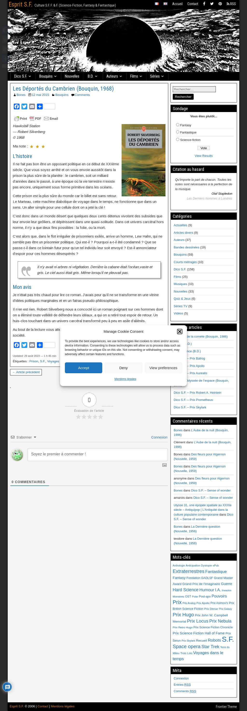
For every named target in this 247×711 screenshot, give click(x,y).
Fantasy (185, 125)
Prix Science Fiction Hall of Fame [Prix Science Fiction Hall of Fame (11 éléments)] (199, 633)
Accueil (177, 4)
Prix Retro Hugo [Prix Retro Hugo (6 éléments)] (182, 627)
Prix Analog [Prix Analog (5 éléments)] (189, 603)
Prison (33, 361)
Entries (182, 684)
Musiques (180, 284)
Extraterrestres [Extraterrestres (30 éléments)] (188, 571)
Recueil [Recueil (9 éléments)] (201, 640)
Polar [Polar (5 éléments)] (195, 596)
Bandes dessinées (186, 247)
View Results (204, 156)
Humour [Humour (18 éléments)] (206, 589)
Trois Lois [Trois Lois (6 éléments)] (186, 653)
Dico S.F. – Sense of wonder (211, 490)
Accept (83, 368)
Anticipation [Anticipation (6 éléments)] (193, 565)
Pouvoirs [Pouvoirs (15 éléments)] (219, 596)
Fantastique (188, 132)
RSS (231, 4)
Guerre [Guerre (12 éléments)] (226, 584)
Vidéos (178, 313)
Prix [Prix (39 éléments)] (177, 602)
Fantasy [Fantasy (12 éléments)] (179, 578)
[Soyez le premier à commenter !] (97, 454)
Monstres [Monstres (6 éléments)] (178, 596)
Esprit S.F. (21, 4)
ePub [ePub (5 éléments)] (216, 565)
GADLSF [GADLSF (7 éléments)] (207, 578)
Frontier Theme (226, 706)
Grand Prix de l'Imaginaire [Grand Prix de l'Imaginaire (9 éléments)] (201, 584)
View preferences (164, 368)
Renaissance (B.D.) (187, 351)
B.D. (90, 76)
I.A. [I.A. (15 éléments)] (218, 590)
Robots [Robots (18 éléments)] (214, 640)
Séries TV (180, 306)
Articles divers (183, 232)
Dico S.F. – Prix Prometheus (193, 400)
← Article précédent (26, 372)
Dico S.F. (20, 76)
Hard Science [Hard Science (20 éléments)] (186, 589)
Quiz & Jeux (182, 298)
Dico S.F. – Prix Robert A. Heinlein (197, 392)
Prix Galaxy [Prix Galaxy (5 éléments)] (225, 608)
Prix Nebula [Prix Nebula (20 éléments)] (220, 621)
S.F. (42, 361)
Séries (155, 76)
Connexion (158, 437)
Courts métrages (185, 262)
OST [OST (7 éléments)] (188, 596)
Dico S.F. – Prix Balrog (189, 358)
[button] (179, 331)
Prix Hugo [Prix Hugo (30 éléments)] (183, 614)
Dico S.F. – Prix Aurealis (190, 373)
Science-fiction (190, 140)
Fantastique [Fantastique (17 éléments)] (216, 571)
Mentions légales (125, 379)
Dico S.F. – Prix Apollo (189, 366)
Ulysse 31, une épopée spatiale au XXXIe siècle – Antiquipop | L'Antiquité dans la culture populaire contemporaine (203, 509)
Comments (82, 95)
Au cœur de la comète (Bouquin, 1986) (201, 336)
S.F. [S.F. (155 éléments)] (228, 639)
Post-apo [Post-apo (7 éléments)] (205, 596)
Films (134, 76)
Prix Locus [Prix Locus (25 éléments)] (197, 621)
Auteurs (112, 76)
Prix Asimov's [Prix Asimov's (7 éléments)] (219, 603)
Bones (21, 95)
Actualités (180, 225)
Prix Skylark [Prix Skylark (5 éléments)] (188, 640)
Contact (192, 4)
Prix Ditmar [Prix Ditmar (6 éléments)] (211, 608)
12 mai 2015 (40, 95)
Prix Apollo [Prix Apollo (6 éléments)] (203, 603)
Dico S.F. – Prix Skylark (190, 407)
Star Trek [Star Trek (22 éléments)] (210, 646)
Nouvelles (72, 76)
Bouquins (46, 76)
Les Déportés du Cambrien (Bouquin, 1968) (63, 88)
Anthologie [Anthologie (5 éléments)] (179, 565)
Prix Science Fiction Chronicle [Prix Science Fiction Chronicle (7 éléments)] (213, 627)
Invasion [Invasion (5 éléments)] (226, 590)
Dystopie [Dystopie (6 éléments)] (206, 565)
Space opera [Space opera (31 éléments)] (186, 646)
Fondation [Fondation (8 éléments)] (193, 578)
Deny (123, 368)
